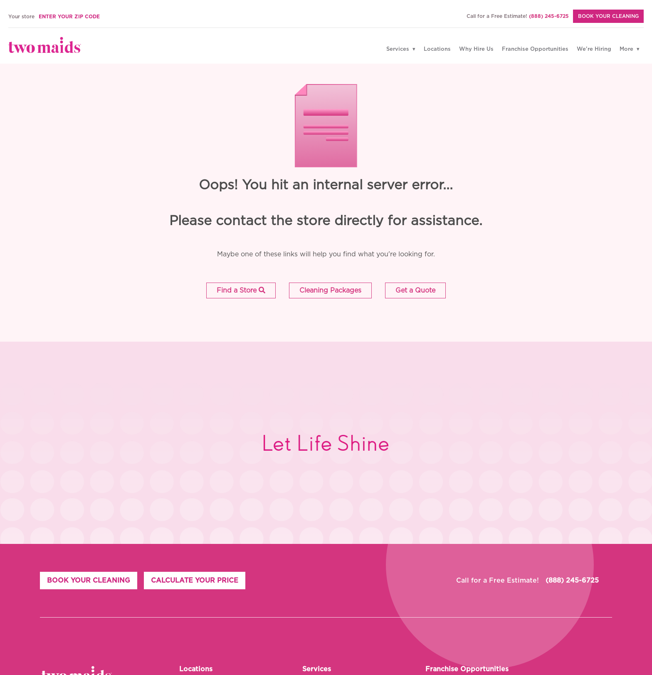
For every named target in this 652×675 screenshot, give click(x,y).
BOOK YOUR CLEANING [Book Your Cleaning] (608, 16)
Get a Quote (415, 290)
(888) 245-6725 (549, 16)
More (627, 49)
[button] (241, 290)
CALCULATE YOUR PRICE (194, 580)
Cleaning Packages (330, 290)
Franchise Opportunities (535, 49)
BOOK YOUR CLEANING (88, 580)
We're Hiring (594, 49)
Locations (437, 49)
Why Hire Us (476, 49)
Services (398, 49)
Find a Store (241, 290)
